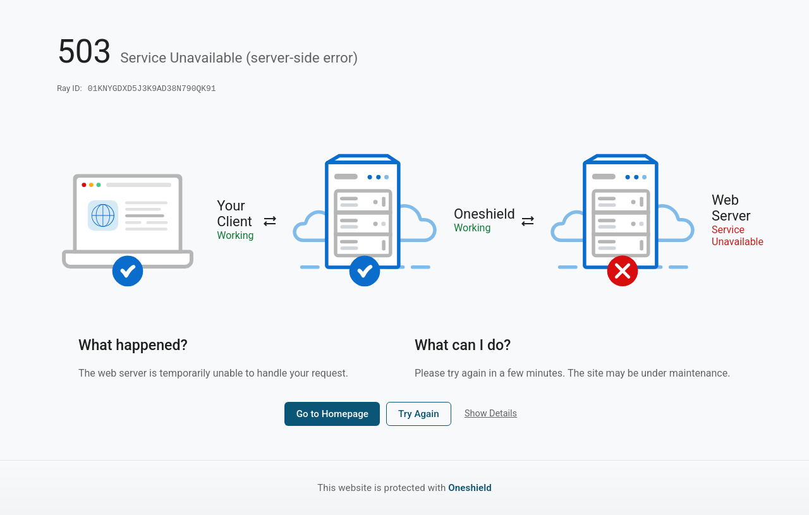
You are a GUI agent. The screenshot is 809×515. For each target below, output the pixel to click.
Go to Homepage (332, 415)
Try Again (418, 415)
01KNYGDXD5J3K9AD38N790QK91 (152, 89)
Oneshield (470, 488)
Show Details (491, 414)
